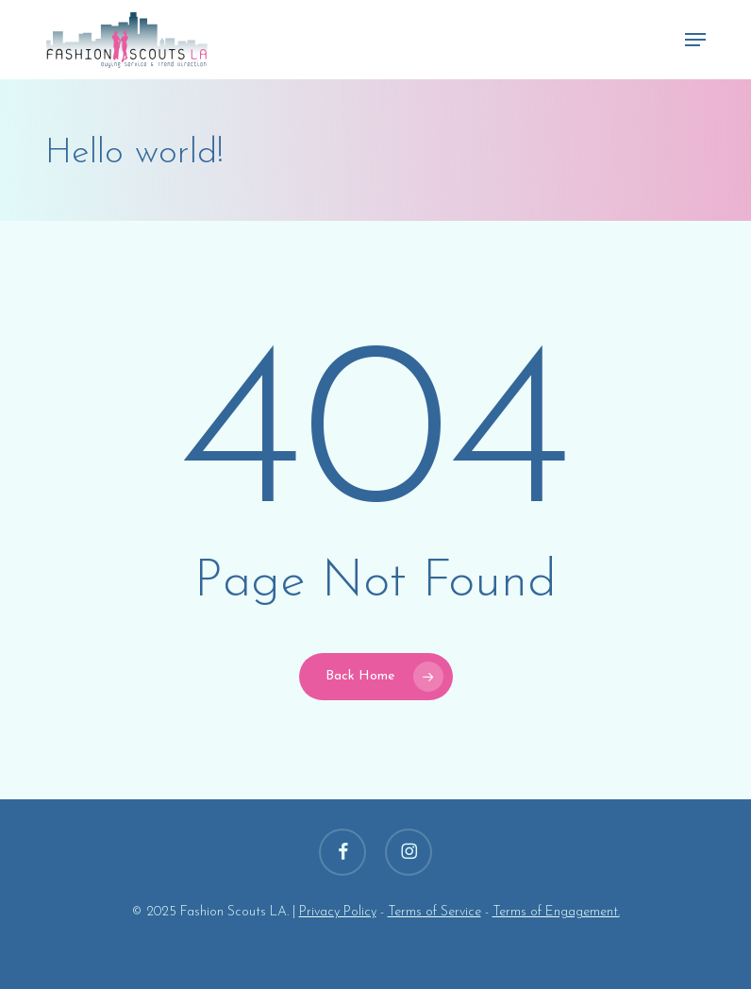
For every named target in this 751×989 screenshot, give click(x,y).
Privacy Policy (337, 912)
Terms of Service (434, 912)
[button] (695, 39)
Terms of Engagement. (556, 912)
